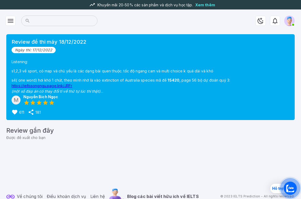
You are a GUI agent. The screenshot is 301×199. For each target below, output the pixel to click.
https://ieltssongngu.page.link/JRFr (42, 85)
